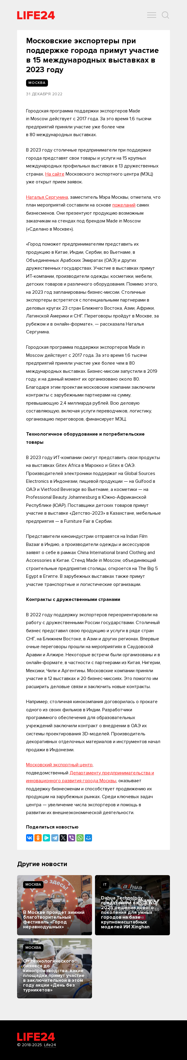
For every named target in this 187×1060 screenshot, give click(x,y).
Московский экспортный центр (59, 765)
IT (105, 884)
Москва (33, 884)
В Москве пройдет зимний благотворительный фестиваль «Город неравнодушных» (54, 919)
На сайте (54, 174)
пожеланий (123, 205)
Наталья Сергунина (47, 197)
